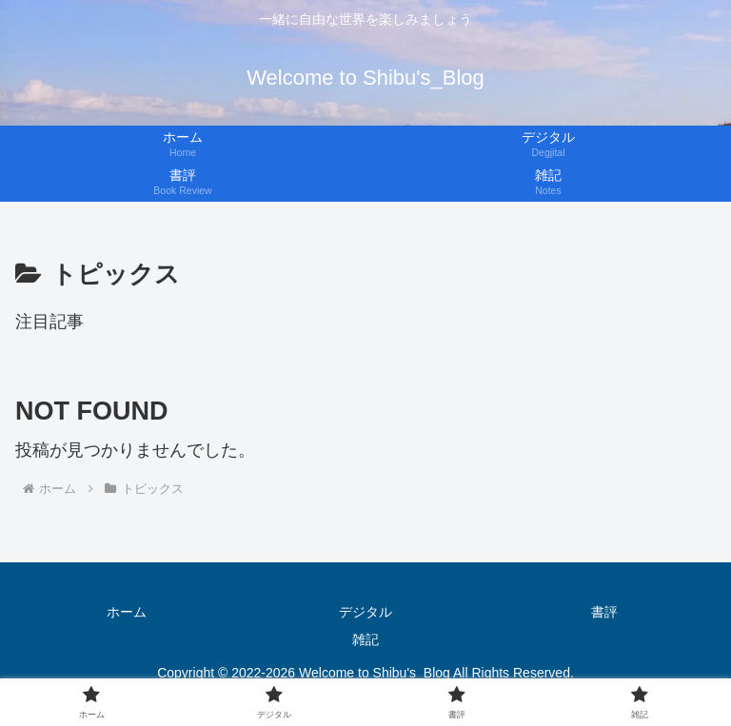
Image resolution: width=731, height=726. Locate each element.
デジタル (365, 611)
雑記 (365, 639)
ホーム (127, 611)
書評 (604, 611)
